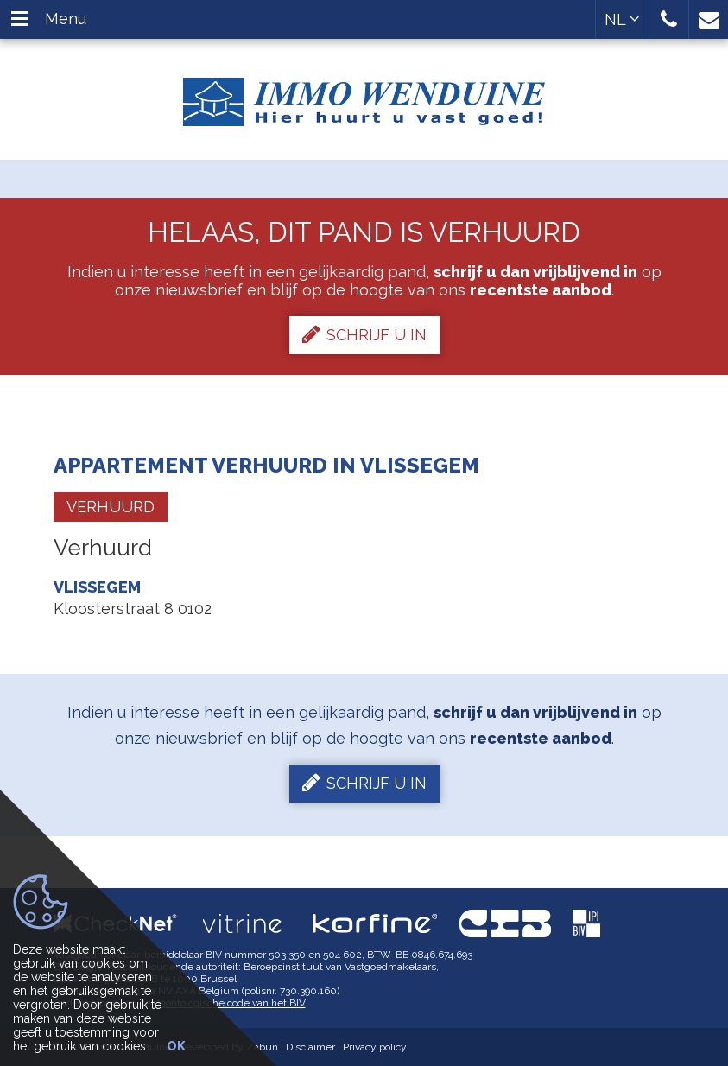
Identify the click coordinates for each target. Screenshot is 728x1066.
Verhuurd (110, 507)
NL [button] (622, 19)
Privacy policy (375, 1047)
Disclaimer (310, 1047)
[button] (668, 19)
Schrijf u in (364, 334)
